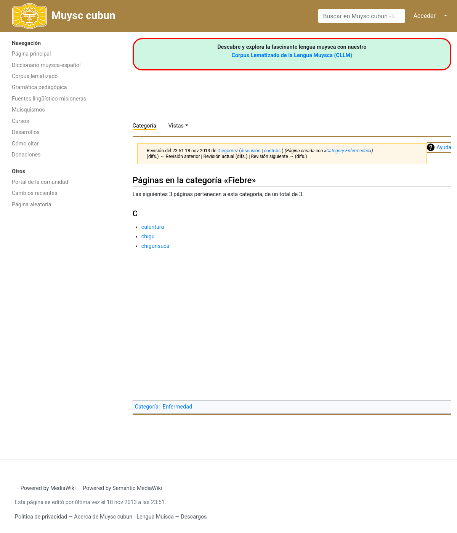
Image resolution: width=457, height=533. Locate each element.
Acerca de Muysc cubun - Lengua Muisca (123, 517)
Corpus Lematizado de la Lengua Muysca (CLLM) (292, 55)
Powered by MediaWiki (48, 488)
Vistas (176, 126)
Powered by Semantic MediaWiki (122, 488)
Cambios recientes (34, 193)
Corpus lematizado (35, 76)
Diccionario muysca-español (46, 65)
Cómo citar (25, 143)
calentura (152, 227)
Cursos (20, 121)
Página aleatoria (31, 204)
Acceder (424, 15)
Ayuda (443, 147)
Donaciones (26, 155)
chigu (148, 236)
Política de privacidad (41, 517)
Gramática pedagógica (39, 87)
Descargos (194, 517)
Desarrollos (26, 132)
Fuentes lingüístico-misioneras (49, 99)
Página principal (31, 54)
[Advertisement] (57, 333)
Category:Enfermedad (347, 150)
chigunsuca (155, 246)
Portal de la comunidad (40, 182)
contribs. (273, 150)
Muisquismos (28, 110)
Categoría (144, 126)
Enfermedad (177, 407)
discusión (251, 150)
